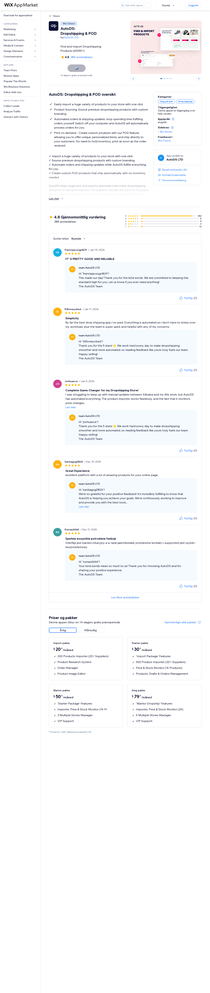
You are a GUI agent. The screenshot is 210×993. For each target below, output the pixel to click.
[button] (173, 119)
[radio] (63, 630)
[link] (20, 15)
